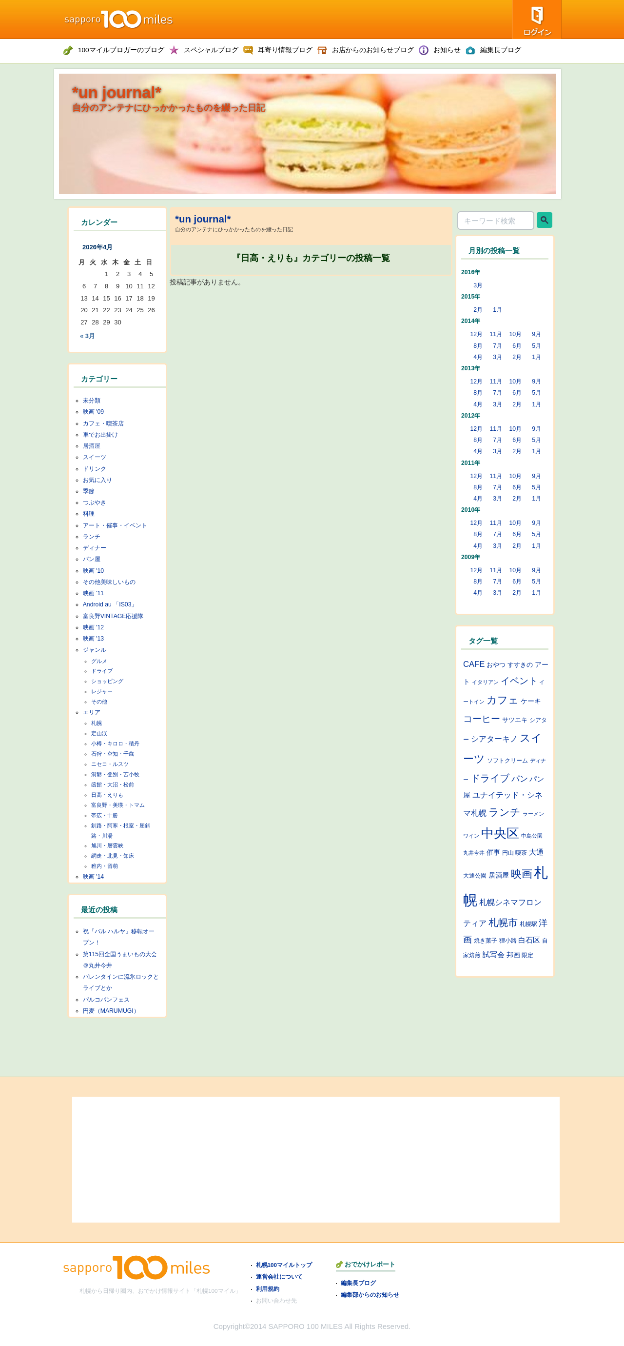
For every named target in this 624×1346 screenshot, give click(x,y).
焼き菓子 (485, 940)
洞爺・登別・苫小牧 (115, 774)
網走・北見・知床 (112, 856)
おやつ (496, 664)
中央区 (500, 833)
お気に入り (97, 480)
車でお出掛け (100, 434)
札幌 (96, 723)
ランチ (91, 536)
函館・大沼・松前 (112, 784)
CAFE (474, 664)
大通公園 (475, 875)
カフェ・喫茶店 (103, 423)
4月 (478, 357)
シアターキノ (494, 739)
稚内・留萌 (104, 866)
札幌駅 (528, 924)
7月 (497, 345)
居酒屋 (91, 445)
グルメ (99, 661)
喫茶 (521, 852)
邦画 (513, 955)
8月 (478, 345)
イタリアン (485, 682)
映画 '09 (93, 411)
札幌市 (503, 922)
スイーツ (94, 457)
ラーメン (533, 814)
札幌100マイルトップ (284, 1265)
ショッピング (107, 681)
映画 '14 (93, 876)
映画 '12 (93, 627)
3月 (478, 285)
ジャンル (94, 649)
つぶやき (94, 502)
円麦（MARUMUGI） (111, 1010)
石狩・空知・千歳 (112, 754)
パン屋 (91, 559)
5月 (536, 345)
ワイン (471, 836)
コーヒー (481, 718)
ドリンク (94, 468)
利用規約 (267, 1289)
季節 (89, 491)
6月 (517, 345)
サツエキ (514, 719)
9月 (536, 334)
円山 (508, 852)
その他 (99, 701)
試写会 (494, 955)
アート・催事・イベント (115, 525)
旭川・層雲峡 (107, 845)
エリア (91, 712)
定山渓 (99, 733)
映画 (521, 874)
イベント (519, 681)
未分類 (91, 400)
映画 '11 (93, 593)
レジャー (102, 691)
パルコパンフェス (106, 999)
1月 (497, 309)
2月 (478, 309)
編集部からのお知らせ (370, 1294)
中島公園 (532, 836)
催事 (493, 852)
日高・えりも (107, 795)
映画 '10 (93, 570)
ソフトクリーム (507, 760)
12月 (476, 334)
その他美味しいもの (109, 582)
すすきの (520, 664)
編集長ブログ (358, 1283)
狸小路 (508, 940)
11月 (495, 334)
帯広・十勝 (104, 815)
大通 (536, 852)
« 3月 (87, 336)
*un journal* (116, 92)
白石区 (529, 940)
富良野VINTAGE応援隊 (113, 616)
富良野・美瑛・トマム (118, 805)
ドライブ (102, 671)
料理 (89, 513)
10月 (515, 334)
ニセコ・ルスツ (110, 764)
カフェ (503, 700)
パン (519, 778)
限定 (527, 955)
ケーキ (531, 701)
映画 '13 (93, 638)
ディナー (94, 547)
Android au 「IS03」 (110, 604)
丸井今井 (474, 853)
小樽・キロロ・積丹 (115, 743)
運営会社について (279, 1276)
